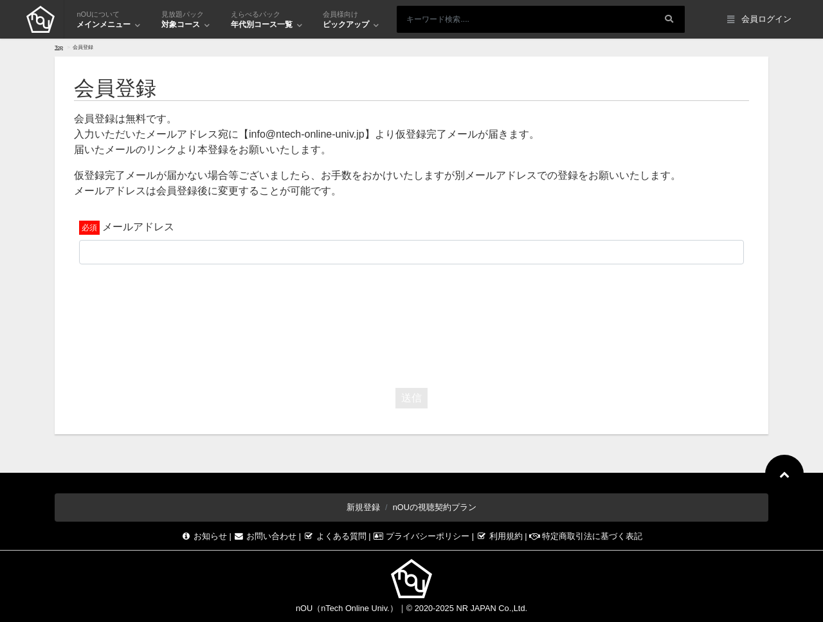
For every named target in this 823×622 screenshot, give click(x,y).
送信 (411, 397)
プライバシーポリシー (422, 536)
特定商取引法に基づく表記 (585, 536)
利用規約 (500, 536)
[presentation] (411, 323)
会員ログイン (759, 20)
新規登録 (363, 507)
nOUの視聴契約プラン (434, 507)
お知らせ (205, 536)
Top (59, 47)
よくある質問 (336, 536)
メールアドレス (138, 226)
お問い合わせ (266, 536)
